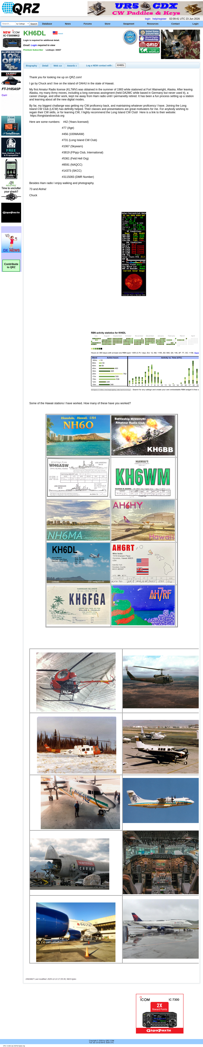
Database (47, 24)
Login (196, 24)
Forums (88, 24)
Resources (153, 24)
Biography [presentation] (31, 65)
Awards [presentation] (72, 65)
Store (107, 24)
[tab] (31, 65)
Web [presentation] (58, 65)
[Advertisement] (73, 1013)
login (147, 18)
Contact (175, 24)
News (68, 24)
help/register (160, 18)
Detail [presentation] (45, 65)
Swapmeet (128, 24)
